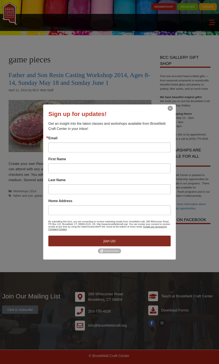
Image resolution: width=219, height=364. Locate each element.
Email (53, 138)
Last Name (57, 180)
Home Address (60, 201)
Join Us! (109, 241)
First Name (57, 159)
